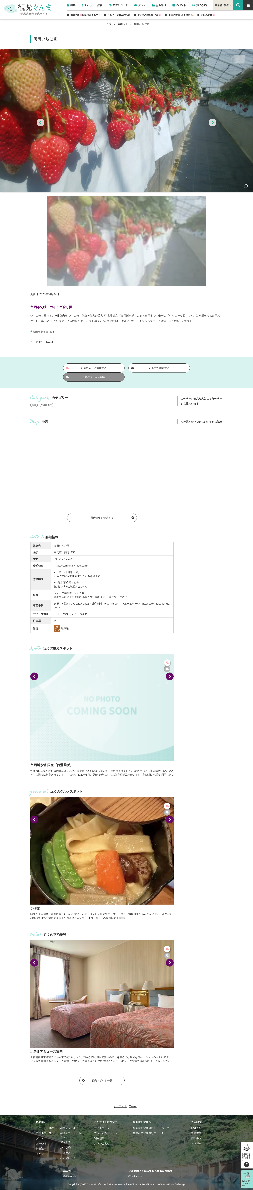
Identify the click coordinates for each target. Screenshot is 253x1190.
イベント (41, 1154)
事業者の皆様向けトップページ (151, 1128)
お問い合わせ (102, 1143)
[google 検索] (238, 5)
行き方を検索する (150, 368)
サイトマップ (102, 1128)
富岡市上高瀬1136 (43, 332)
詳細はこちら (70, 1175)
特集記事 (41, 1148)
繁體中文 (196, 1133)
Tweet (49, 342)
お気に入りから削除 (86, 377)
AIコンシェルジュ (70, 1128)
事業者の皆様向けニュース (148, 1133)
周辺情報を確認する (112, 518)
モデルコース (43, 1133)
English (195, 1128)
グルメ (40, 1138)
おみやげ (41, 1143)
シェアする (36, 342)
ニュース (65, 1152)
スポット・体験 (45, 1128)
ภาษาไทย (196, 1143)
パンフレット (68, 1157)
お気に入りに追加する (86, 368)
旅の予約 (65, 1147)
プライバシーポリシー (107, 1133)
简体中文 (196, 1138)
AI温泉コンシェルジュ (70, 1135)
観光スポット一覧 (97, 1080)
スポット (122, 24)
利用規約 (99, 1138)
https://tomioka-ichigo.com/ (71, 565)
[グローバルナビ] (248, 5)
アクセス (65, 1142)
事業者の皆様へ (223, 5)
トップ (107, 24)
